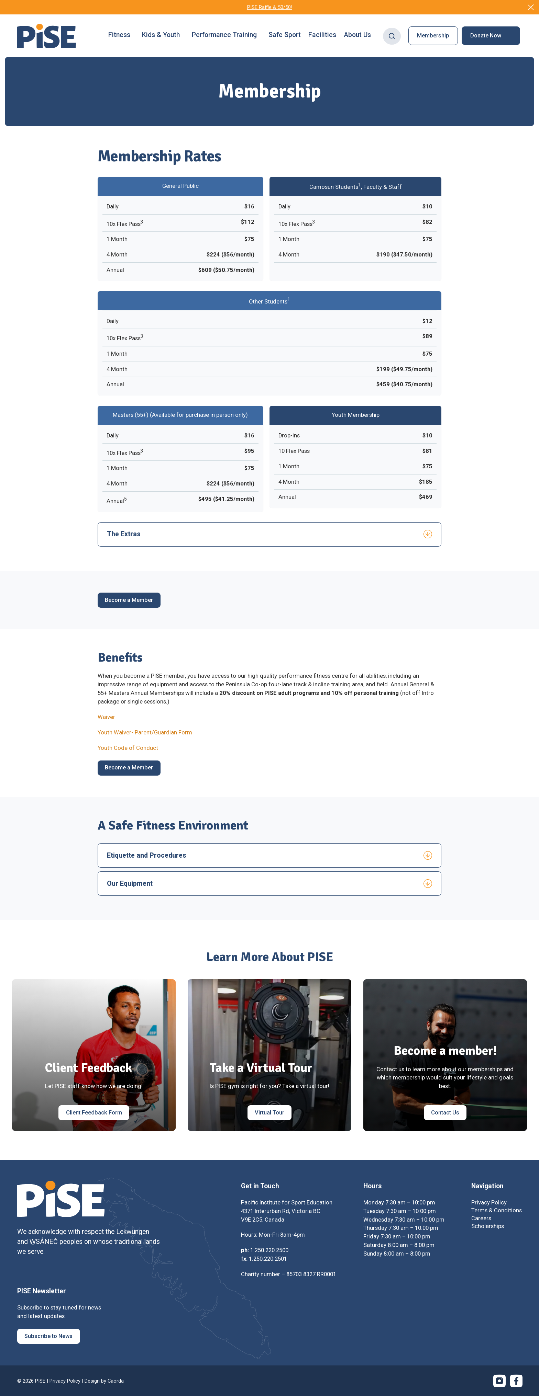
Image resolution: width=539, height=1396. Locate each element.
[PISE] (46, 36)
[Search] (392, 35)
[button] (121, 35)
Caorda (116, 1381)
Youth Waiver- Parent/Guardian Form (145, 732)
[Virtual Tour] (270, 1112)
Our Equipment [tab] (130, 884)
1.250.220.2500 (269, 1250)
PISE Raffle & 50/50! (269, 7)
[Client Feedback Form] (93, 1112)
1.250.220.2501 (268, 1259)
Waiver (106, 717)
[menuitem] (121, 35)
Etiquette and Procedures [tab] (146, 855)
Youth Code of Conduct (128, 748)
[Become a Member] (129, 600)
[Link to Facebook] (516, 1381)
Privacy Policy (65, 1381)
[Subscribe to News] (48, 1336)
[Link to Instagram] (499, 1381)
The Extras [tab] (124, 534)
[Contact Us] (445, 1112)
